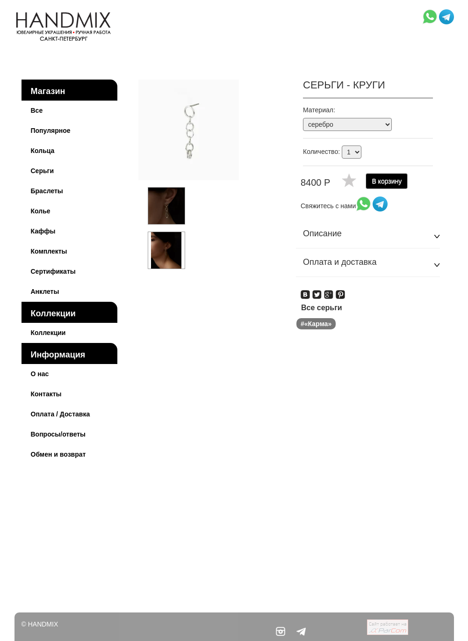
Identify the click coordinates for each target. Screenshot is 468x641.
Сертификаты (53, 271)
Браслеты (47, 191)
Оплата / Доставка (60, 414)
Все (37, 110)
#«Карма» (316, 324)
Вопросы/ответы (58, 434)
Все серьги (321, 308)
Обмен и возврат (58, 454)
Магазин (48, 91)
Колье (40, 211)
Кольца (43, 150)
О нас (40, 374)
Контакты (46, 394)
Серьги (42, 171)
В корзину (387, 181)
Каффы (43, 231)
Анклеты (45, 291)
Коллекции (53, 313)
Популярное (51, 130)
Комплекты (49, 251)
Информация (58, 354)
